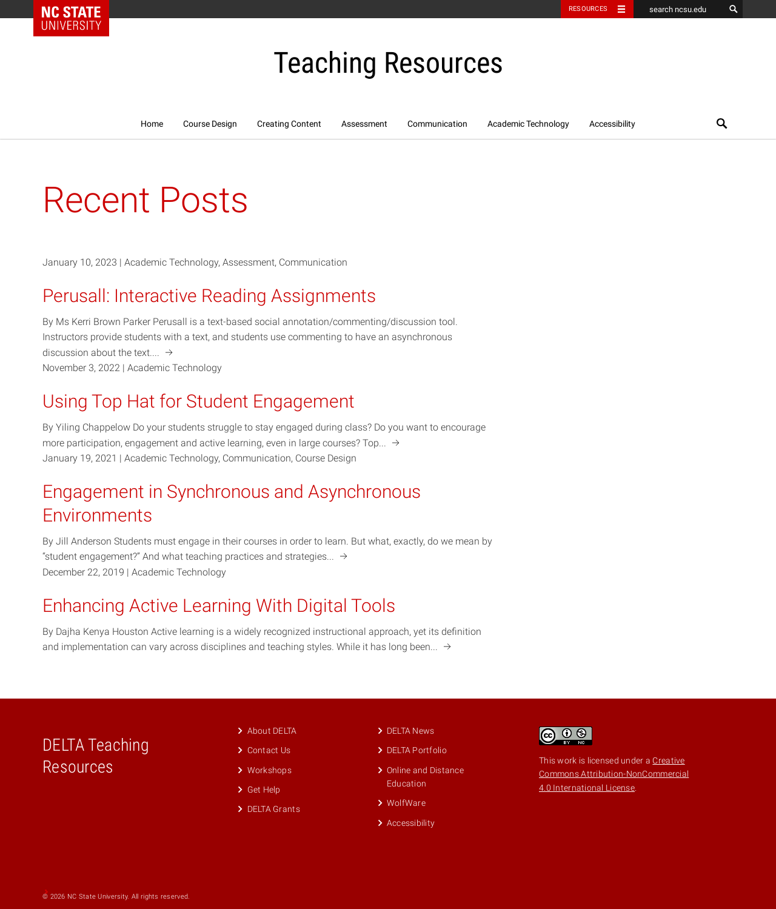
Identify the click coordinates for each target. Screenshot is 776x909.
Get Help (264, 789)
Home (152, 124)
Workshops (269, 770)
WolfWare (406, 803)
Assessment (364, 124)
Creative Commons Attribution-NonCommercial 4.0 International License (614, 774)
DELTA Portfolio (417, 750)
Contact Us (269, 750)
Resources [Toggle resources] (588, 9)
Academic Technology (528, 124)
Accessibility (612, 124)
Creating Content (289, 124)
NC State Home (79, 9)
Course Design (210, 124)
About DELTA (272, 731)
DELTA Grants (273, 809)
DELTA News (411, 731)
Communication (437, 124)
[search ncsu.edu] (679, 9)
